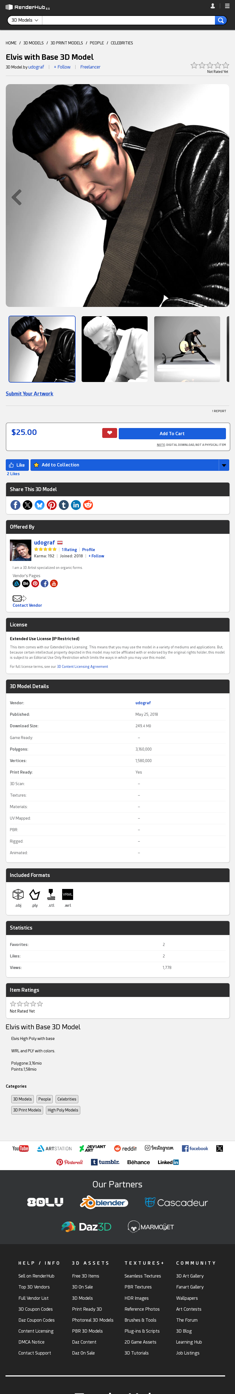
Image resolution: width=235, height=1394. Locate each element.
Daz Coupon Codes (36, 1320)
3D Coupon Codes (35, 1309)
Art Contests (188, 1309)
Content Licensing (36, 1331)
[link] (215, 5)
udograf (36, 67)
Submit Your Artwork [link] (29, 394)
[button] (227, 6)
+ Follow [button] (62, 67)
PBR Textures (138, 1287)
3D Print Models (27, 1110)
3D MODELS (33, 43)
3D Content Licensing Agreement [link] (82, 667)
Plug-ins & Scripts (142, 1331)
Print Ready (21, 772)
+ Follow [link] (96, 556)
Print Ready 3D (87, 1309)
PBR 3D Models (87, 1331)
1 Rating (69, 550)
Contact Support (34, 1353)
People (44, 1099)
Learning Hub (189, 1342)
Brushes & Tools (140, 1320)
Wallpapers (187, 1298)
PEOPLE (97, 43)
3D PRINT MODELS (67, 43)
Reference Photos (142, 1309)
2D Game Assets (140, 1342)
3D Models (22, 1099)
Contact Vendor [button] (27, 605)
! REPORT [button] (219, 411)
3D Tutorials (137, 1353)
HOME (11, 43)
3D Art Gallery (190, 1276)
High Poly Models (63, 1110)
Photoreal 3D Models (93, 1320)
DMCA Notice (31, 1342)
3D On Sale (82, 1287)
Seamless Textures (143, 1276)
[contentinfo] (27, 20)
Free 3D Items (85, 1276)
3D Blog (184, 1331)
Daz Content (84, 1342)
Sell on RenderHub (36, 1276)
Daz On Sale (83, 1353)
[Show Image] (42, 349)
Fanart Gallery (190, 1287)
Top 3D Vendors (34, 1287)
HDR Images (137, 1298)
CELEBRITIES (122, 43)
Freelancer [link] (90, 67)
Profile (88, 550)
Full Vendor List (33, 1298)
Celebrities (66, 1099)
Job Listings (188, 1353)
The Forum (187, 1320)
